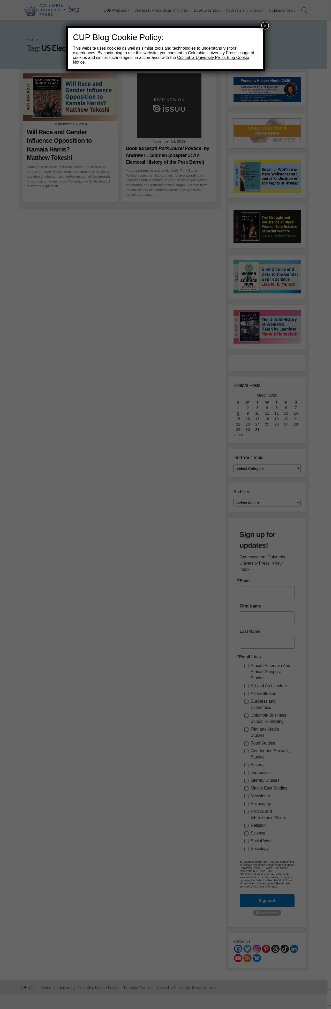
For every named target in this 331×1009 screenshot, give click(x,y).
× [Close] (265, 25)
